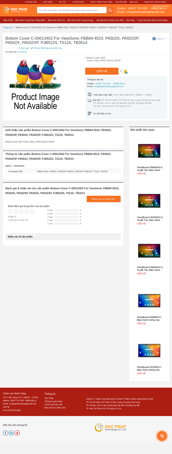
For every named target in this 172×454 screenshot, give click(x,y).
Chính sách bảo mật (53, 404)
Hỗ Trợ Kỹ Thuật (161, 6)
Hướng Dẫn (31, 2)
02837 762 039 (138, 8)
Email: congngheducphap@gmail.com (141, 11)
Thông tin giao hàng (53, 401)
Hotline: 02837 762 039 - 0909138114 (20, 400)
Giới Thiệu (48, 2)
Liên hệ (6, 407)
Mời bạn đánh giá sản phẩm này (46, 48)
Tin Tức (62, 2)
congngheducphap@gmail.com (108, 86)
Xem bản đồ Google (12, 410)
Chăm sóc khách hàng (14, 393)
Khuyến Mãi (121, 2)
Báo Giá (134, 2)
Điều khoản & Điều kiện (55, 408)
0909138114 (158, 8)
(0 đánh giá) (23, 48)
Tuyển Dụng (78, 2)
